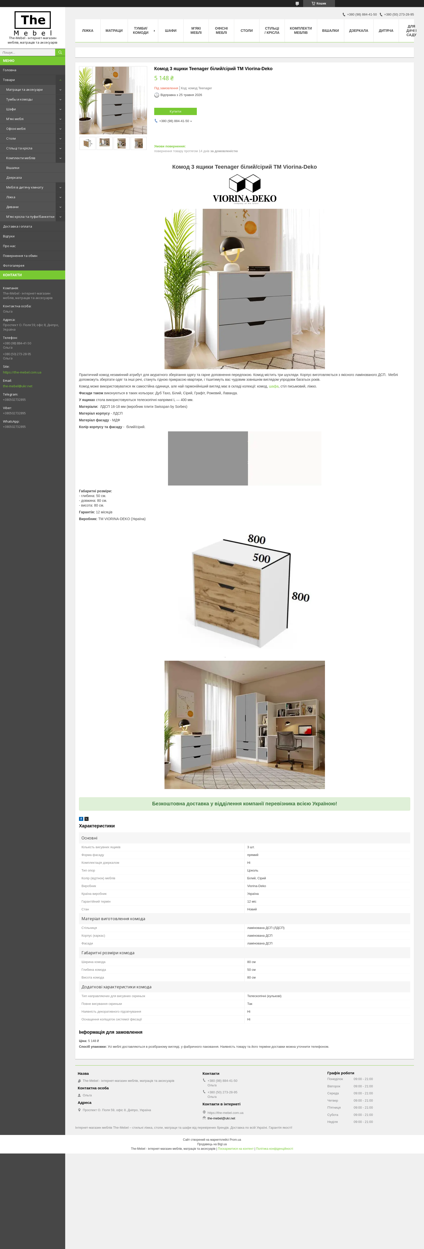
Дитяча (386, 31)
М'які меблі (15, 119)
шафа (274, 386)
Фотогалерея (13, 265)
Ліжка (10, 197)
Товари (9, 79)
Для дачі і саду (411, 30)
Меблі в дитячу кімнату (24, 187)
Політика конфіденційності (274, 1148)
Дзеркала (14, 177)
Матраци (114, 31)
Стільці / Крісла (272, 30)
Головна (9, 70)
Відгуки (9, 236)
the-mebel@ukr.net (17, 386)
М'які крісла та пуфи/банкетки (30, 216)
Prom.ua (235, 1139)
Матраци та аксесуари (24, 89)
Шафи (11, 109)
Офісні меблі (16, 128)
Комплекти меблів (20, 158)
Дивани (12, 207)
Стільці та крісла (19, 148)
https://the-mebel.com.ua (22, 372)
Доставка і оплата (17, 226)
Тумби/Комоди (140, 30)
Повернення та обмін (20, 255)
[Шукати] (60, 52)
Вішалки (12, 167)
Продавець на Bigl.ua (212, 1144)
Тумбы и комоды (19, 99)
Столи (11, 138)
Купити (175, 111)
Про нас (9, 246)
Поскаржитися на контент (235, 1148)
